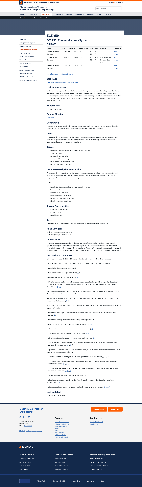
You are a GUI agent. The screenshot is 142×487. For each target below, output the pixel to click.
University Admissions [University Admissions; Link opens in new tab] (26, 458)
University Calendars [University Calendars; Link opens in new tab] (62, 466)
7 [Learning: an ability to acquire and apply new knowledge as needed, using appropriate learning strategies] (78, 273)
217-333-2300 (28, 426)
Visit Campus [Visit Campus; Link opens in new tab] (23, 469)
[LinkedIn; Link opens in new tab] (29, 417)
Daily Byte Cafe (59, 433)
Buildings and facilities (62, 424)
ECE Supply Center (60, 435)
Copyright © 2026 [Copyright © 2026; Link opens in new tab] (59, 481)
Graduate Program (25, 46)
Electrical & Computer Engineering (31, 410)
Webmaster (90, 481)
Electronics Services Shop (62, 437)
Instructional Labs (25, 63)
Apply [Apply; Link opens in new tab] (111, 2)
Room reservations (61, 426)
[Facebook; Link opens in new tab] (26, 417)
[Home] (21, 18)
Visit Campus (94, 424)
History (57, 428)
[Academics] (46, 14)
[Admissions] (34, 14)
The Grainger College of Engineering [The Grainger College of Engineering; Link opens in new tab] (33, 7)
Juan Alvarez (116, 53)
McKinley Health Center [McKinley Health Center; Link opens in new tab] (98, 462)
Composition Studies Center (28, 80)
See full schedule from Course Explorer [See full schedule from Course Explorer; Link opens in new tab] (60, 74)
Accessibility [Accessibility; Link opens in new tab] (76, 481)
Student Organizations (26, 70)
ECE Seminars (23, 67)
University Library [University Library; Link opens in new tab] (96, 469)
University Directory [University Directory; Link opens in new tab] (61, 469)
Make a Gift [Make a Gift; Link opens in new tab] (115, 409)
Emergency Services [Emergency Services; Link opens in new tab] (97, 458)
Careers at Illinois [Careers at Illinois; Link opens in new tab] (25, 462)
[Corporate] (79, 14)
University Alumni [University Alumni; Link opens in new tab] (60, 458)
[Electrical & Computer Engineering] (37, 9)
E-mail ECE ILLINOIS (96, 422)
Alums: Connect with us (62, 422)
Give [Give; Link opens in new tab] (115, 2)
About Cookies (25, 481)
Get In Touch (99, 409)
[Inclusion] (110, 14)
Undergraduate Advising (26, 56)
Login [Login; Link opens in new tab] (103, 481)
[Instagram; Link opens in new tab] (23, 417)
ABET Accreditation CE (26, 73)
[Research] (59, 14)
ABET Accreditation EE (26, 77)
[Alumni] (90, 14)
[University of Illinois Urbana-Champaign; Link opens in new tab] (39, 3)
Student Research (24, 60)
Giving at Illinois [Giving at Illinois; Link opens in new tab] (60, 462)
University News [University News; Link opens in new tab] (24, 466)
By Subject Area (25, 53)
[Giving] (100, 14)
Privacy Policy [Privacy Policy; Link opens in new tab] (41, 481)
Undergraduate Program (27, 43)
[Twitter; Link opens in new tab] (20, 417)
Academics (22, 39)
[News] (69, 14)
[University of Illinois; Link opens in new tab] (26, 447)
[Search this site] (106, 8)
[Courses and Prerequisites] (41, 18)
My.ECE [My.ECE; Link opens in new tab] (120, 2)
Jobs (56, 430)
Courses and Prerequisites (28, 49)
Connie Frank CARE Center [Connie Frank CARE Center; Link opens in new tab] (99, 466)
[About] (23, 14)
